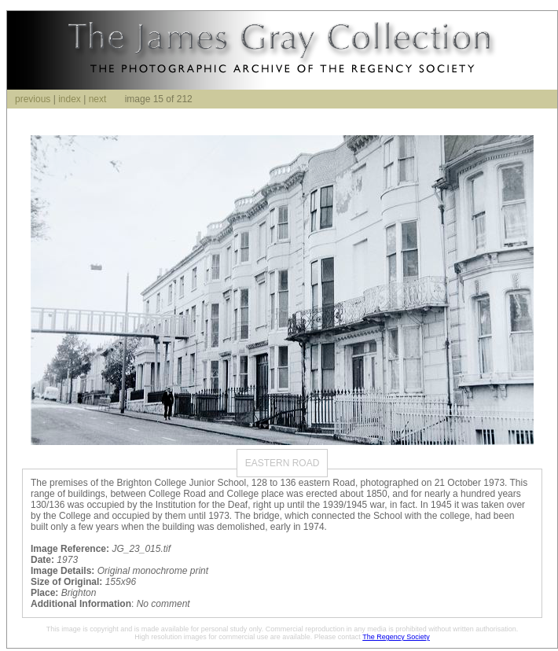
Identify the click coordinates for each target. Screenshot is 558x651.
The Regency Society (396, 637)
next (98, 99)
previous (32, 99)
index (69, 99)
